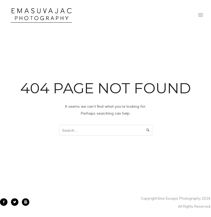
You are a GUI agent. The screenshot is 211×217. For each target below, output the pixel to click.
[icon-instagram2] (25, 202)
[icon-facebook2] (5, 202)
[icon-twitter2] (16, 202)
